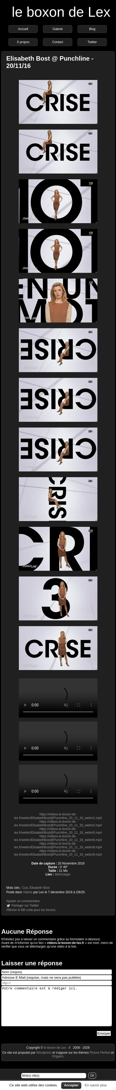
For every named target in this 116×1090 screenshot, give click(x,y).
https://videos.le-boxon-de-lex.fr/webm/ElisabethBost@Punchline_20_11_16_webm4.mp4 (58, 741)
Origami (57, 1064)
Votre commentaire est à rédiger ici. (56, 1010)
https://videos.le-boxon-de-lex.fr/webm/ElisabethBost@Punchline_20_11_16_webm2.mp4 (58, 823)
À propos (23, 42)
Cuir (25, 888)
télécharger (62, 874)
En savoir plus (96, 1085)
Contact (57, 42)
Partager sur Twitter (25, 905)
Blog (92, 29)
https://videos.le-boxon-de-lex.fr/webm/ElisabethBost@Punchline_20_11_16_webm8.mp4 (58, 845)
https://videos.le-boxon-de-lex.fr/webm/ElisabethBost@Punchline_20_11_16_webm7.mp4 (58, 784)
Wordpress (44, 1060)
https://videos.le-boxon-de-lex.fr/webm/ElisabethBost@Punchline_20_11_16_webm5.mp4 (58, 830)
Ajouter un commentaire (23, 901)
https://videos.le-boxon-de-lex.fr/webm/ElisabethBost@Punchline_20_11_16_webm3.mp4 (58, 698)
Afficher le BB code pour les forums (31, 910)
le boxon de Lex (61, 12)
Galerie (58, 29)
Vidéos (27, 892)
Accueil (23, 29)
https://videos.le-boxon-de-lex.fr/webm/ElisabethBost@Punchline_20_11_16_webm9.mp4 (58, 852)
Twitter (92, 42)
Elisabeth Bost (40, 888)
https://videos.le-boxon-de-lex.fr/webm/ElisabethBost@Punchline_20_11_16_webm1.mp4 (58, 816)
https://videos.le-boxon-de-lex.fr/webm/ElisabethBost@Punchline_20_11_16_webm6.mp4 (58, 838)
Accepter (71, 1085)
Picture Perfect (100, 1060)
